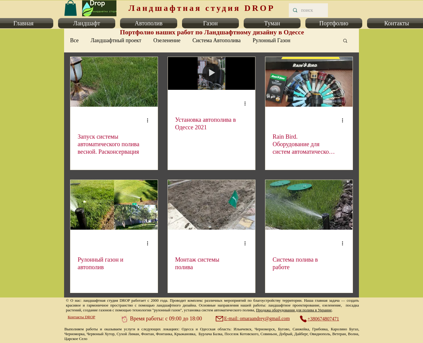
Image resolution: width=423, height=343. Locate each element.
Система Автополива (217, 40)
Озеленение (167, 40)
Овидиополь (320, 334)
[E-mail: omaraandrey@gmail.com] (253, 319)
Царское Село (75, 338)
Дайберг (300, 334)
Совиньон (269, 334)
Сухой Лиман (128, 334)
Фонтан (147, 334)
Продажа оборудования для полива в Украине (294, 310)
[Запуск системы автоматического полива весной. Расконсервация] (114, 82)
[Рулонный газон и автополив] (114, 205)
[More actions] (149, 120)
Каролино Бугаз (344, 329)
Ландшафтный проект (116, 40)
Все (74, 40)
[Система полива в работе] (309, 205)
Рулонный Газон (271, 40)
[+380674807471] (322, 319)
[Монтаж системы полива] (211, 205)
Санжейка (300, 329)
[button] (87, 23)
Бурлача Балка (210, 334)
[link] (70, 8)
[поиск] (308, 10)
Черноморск (265, 329)
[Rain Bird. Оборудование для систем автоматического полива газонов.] (309, 82)
